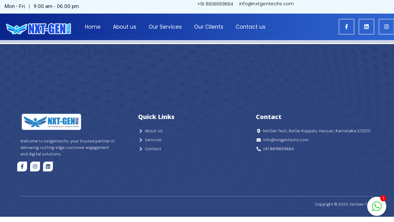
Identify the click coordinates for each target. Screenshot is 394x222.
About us (124, 27)
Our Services (165, 27)
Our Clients (208, 27)
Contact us (250, 27)
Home (93, 27)
